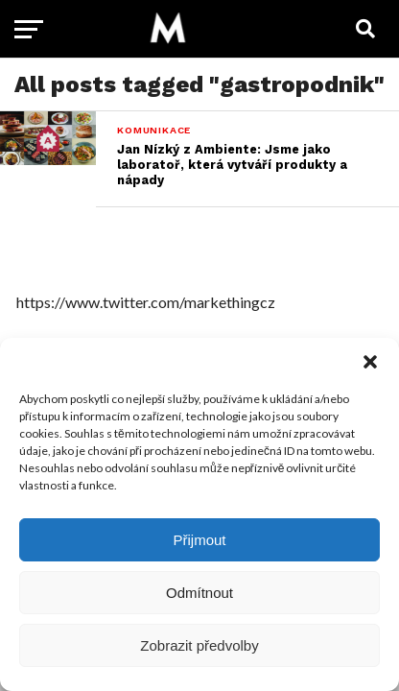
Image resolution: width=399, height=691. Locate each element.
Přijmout (199, 540)
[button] (370, 361)
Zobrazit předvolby (199, 645)
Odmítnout (199, 592)
